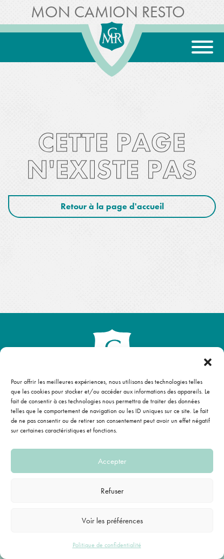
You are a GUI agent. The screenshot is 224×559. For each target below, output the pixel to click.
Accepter (112, 461)
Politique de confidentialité (107, 545)
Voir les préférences (112, 520)
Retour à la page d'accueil (112, 206)
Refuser (112, 490)
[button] (207, 360)
